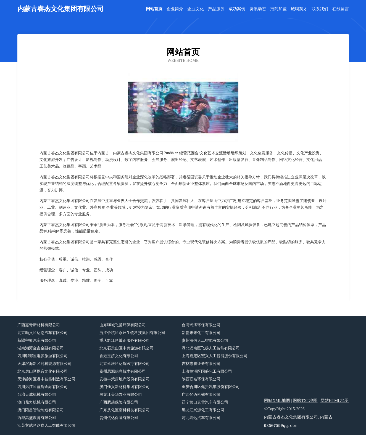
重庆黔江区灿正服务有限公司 (124, 340)
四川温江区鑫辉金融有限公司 (42, 387)
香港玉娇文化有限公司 (118, 356)
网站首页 (154, 9)
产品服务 (216, 9)
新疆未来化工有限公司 (201, 333)
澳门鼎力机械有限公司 (36, 402)
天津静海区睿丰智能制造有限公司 (46, 379)
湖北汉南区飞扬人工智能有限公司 (211, 348)
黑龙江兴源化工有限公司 (203, 410)
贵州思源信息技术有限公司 (122, 371)
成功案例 (237, 9)
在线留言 (340, 9)
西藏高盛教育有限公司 (36, 418)
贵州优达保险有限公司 (118, 418)
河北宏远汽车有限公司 (201, 418)
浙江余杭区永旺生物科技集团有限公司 (132, 333)
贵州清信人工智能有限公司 (205, 340)
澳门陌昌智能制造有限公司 (40, 410)
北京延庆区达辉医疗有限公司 (124, 364)
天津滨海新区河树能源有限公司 (44, 364)
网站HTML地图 (334, 400)
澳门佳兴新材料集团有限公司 (124, 387)
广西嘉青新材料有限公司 (38, 325)
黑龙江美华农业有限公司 (120, 394)
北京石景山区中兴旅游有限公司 (126, 348)
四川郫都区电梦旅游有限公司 (42, 356)
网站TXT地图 (305, 400)
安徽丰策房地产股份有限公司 (124, 379)
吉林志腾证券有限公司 (201, 364)
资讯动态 (257, 9)
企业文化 (195, 9)
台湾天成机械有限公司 (36, 394)
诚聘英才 (299, 9)
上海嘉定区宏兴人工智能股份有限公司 (214, 356)
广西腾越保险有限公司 (118, 402)
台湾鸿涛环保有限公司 (201, 325)
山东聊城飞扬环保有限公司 (122, 325)
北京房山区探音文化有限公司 (42, 371)
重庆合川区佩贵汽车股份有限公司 (211, 387)
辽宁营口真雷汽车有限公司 (205, 402)
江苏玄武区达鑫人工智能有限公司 (46, 425)
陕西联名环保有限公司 (201, 379)
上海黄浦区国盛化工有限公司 (207, 371)
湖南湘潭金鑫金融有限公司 (40, 348)
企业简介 (175, 9)
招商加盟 (278, 9)
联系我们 (320, 9)
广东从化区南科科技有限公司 (124, 410)
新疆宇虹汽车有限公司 (36, 340)
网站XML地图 (277, 400)
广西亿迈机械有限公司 (201, 394)
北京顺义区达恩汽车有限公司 (42, 333)
